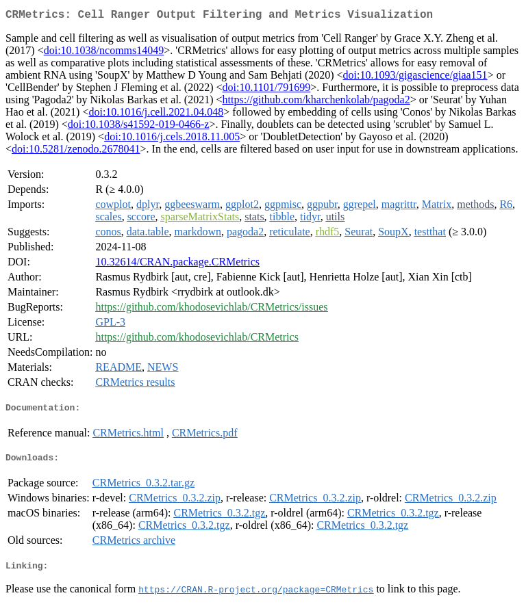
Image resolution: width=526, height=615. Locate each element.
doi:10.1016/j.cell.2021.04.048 (155, 114)
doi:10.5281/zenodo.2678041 (76, 151)
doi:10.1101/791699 (267, 90)
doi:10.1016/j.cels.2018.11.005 (172, 139)
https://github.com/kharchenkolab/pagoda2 (316, 102)
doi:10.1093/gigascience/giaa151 (415, 77)
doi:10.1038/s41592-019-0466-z (139, 127)
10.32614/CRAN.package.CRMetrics (177, 264)
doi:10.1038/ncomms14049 (104, 53)
